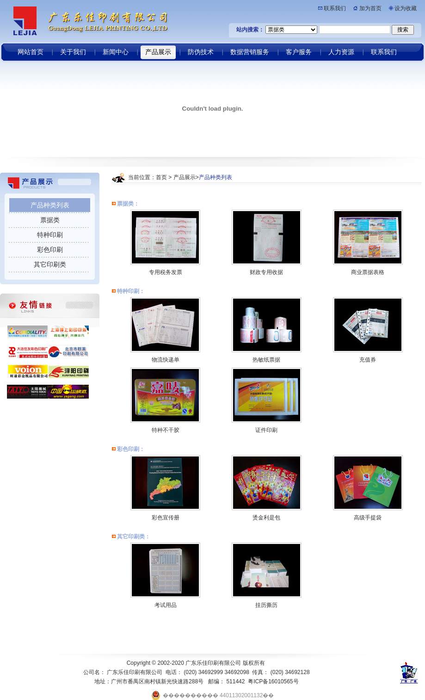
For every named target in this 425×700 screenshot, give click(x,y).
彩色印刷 (50, 249)
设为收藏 (405, 8)
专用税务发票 (165, 272)
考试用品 (165, 605)
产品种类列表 (50, 205)
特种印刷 (50, 234)
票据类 (50, 220)
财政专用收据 (266, 272)
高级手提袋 (368, 517)
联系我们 (335, 8)
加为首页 (370, 8)
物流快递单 (165, 359)
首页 (161, 177)
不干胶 (171, 430)
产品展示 (184, 177)
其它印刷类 (50, 264)
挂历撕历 (266, 605)
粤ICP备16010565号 (273, 681)
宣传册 (171, 517)
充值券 (367, 359)
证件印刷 (266, 430)
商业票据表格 (367, 272)
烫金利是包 (266, 517)
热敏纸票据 (266, 359)
